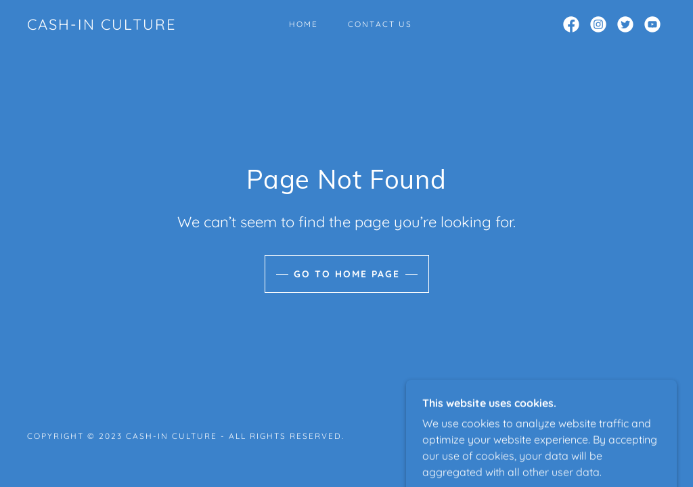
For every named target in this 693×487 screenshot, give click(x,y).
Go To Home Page (347, 274)
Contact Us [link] (379, 24)
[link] (102, 25)
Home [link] (303, 24)
